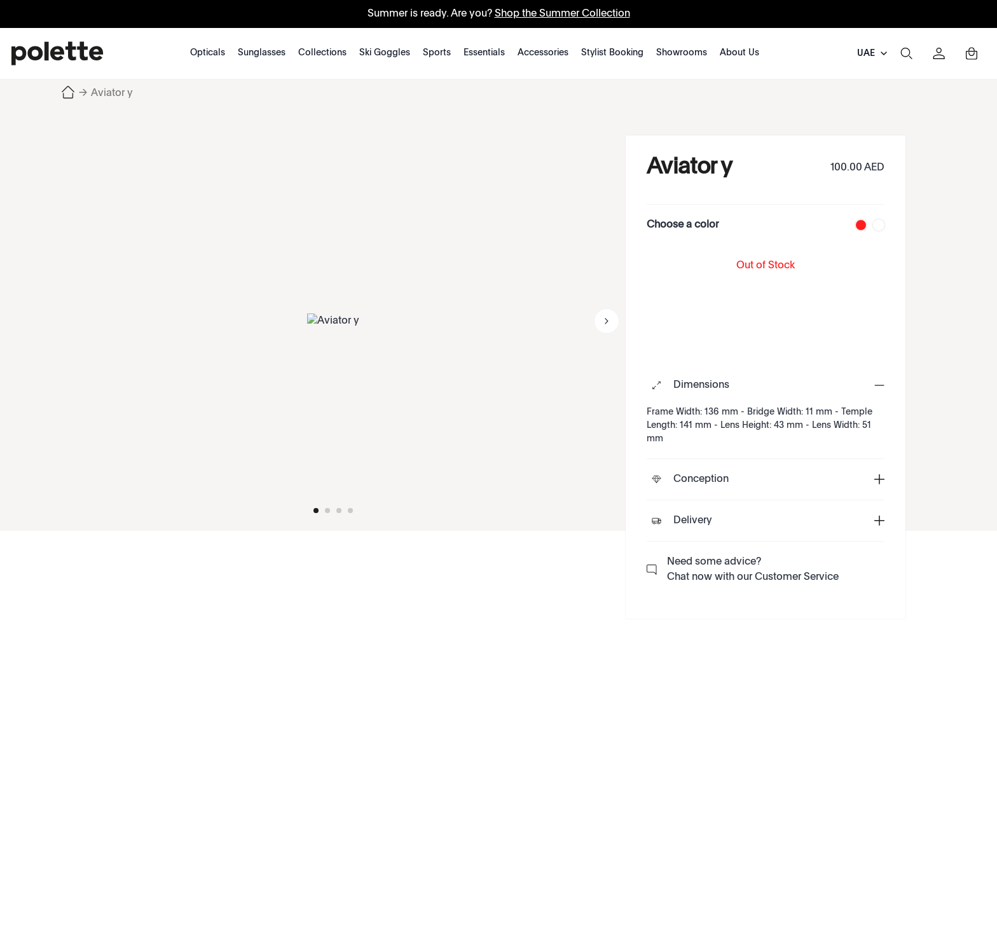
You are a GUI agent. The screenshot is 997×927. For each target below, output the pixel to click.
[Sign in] (939, 53)
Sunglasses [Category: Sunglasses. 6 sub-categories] (261, 52)
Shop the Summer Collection (562, 14)
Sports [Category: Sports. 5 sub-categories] (437, 52)
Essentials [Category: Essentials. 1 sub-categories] (484, 52)
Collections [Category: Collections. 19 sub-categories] (322, 52)
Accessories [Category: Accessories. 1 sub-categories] (543, 52)
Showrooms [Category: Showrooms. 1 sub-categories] (681, 52)
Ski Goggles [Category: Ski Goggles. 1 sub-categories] (384, 52)
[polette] (57, 53)
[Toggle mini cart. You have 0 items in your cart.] (971, 53)
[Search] (906, 53)
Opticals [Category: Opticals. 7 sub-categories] (207, 52)
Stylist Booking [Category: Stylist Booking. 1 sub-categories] (612, 52)
